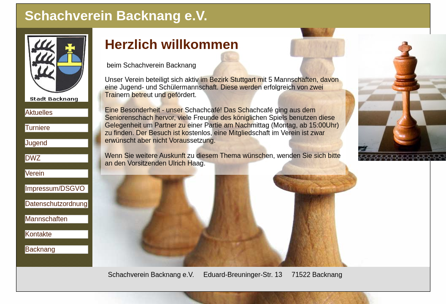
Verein (34, 173)
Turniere (37, 127)
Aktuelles (39, 112)
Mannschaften (46, 219)
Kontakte (38, 234)
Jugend (36, 143)
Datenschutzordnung (56, 203)
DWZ (33, 158)
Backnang (40, 249)
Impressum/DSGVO (55, 188)
